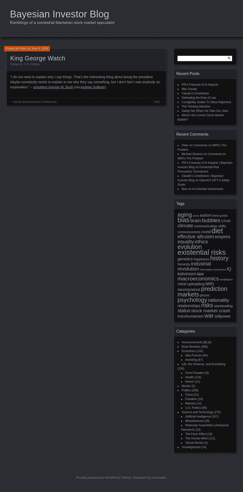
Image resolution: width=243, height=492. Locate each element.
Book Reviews (191, 346)
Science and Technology (197, 412)
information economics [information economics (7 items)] (213, 269)
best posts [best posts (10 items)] (220, 215)
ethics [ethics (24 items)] (201, 241)
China (189, 394)
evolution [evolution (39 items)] (190, 246)
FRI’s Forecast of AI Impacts (200, 84)
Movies (186, 386)
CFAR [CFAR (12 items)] (226, 221)
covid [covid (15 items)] (206, 232)
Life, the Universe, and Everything (203, 364)
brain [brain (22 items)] (195, 220)
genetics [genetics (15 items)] (185, 259)
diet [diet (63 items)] (217, 231)
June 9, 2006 (39, 48)
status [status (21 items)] (184, 310)
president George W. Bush (53, 87)
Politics (186, 390)
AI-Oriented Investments (207, 189)
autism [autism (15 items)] (206, 215)
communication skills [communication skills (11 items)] (210, 226)
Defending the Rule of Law (199, 97)
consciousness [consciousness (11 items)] (189, 232)
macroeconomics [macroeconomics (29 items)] (198, 279)
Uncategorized (191, 447)
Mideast (190, 403)
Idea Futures (193, 355)
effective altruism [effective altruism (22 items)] (196, 236)
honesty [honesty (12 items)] (184, 264)
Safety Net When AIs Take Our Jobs (205, 111)
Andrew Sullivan (93, 87)
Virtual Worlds (194, 442)
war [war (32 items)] (209, 315)
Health (189, 377)
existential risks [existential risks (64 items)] (202, 252)
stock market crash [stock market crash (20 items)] (210, 310)
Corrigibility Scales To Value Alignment (206, 102)
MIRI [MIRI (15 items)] (209, 284)
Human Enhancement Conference (35, 102)
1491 (157, 102)
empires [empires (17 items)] (222, 236)
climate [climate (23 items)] (185, 225)
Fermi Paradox (194, 373)
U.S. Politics (32, 64)
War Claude (189, 89)
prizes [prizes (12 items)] (205, 295)
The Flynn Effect (195, 434)
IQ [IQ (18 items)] (229, 268)
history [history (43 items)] (219, 258)
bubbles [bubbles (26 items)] (211, 220)
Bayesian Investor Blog (59, 14)
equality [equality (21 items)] (186, 241)
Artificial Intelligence (198, 416)
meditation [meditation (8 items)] (226, 279)
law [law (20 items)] (200, 273)
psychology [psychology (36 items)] (192, 299)
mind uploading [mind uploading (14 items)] (191, 284)
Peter (23, 48)
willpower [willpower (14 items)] (222, 316)
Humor (189, 381)
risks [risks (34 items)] (207, 305)
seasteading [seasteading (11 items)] (223, 306)
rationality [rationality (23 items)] (218, 300)
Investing (191, 359)
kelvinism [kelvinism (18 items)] (187, 273)
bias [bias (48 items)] (183, 220)
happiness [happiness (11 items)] (201, 259)
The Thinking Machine (196, 106)
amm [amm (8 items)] (196, 215)
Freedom (191, 399)
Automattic (158, 477)
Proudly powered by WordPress (98, 477)
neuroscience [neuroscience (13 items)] (189, 289)
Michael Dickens (192, 154)
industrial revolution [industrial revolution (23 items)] (194, 266)
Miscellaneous (194, 421)
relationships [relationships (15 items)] (189, 305)
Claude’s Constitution (195, 93)
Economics (189, 351)
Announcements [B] (194, 342)
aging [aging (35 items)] (185, 214)
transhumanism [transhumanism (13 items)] (191, 316)
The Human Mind (196, 438)
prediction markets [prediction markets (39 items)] (202, 291)
